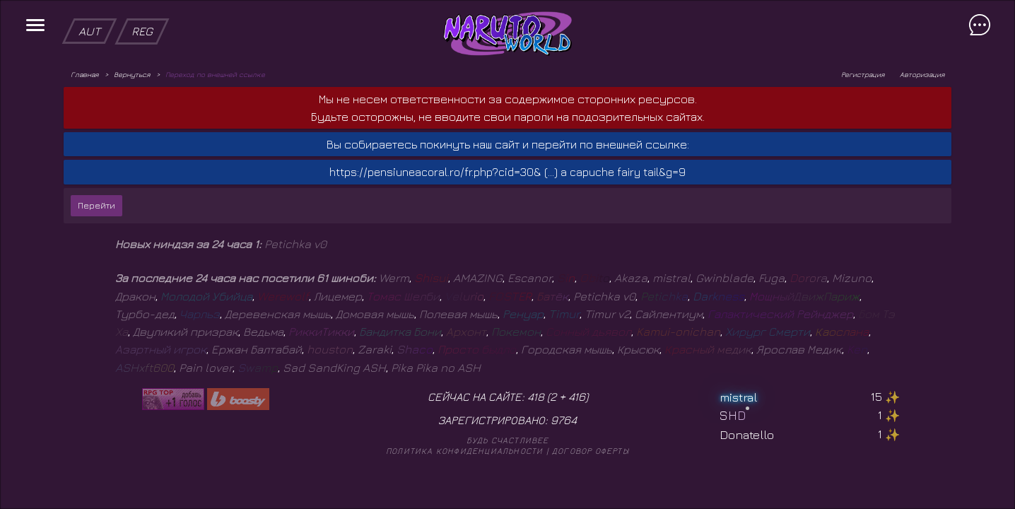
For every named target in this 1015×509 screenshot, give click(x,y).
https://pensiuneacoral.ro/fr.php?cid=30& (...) (443, 172)
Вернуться (132, 74)
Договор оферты (590, 450)
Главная (84, 74)
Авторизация (922, 74)
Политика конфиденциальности (464, 450)
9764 (564, 420)
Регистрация (862, 74)
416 (576, 397)
